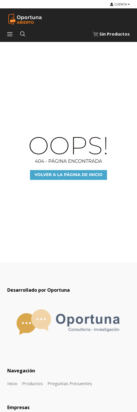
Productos (32, 383)
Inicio (12, 383)
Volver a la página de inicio (68, 175)
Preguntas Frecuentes (70, 383)
